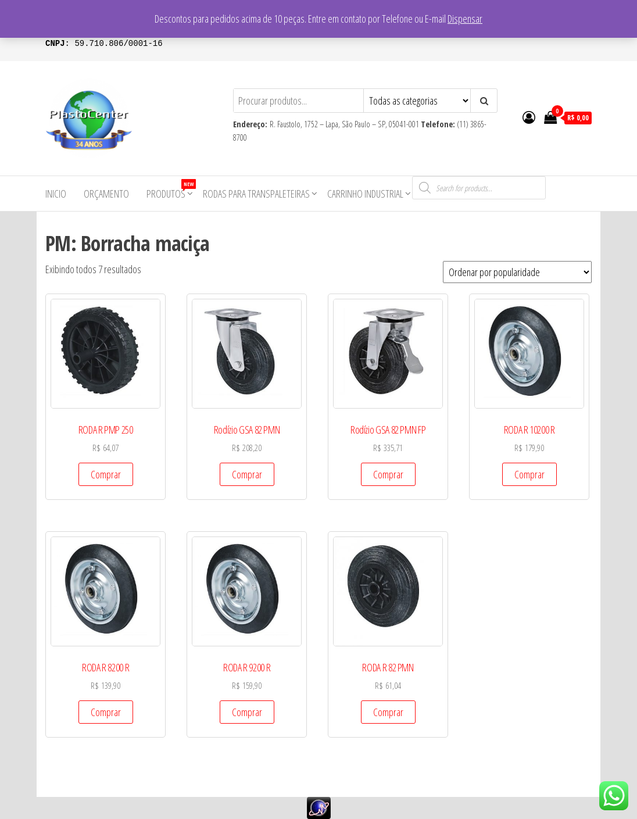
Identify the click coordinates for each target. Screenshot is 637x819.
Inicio (55, 194)
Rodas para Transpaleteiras (256, 194)
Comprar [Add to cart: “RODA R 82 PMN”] (388, 712)
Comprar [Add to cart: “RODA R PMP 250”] (106, 474)
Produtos (170, 190)
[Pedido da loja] (517, 272)
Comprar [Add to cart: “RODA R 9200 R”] (247, 712)
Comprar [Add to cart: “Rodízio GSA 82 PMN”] (247, 474)
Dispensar (465, 19)
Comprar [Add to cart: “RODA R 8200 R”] (106, 712)
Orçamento (106, 194)
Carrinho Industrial (365, 194)
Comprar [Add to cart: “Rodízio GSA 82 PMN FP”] (388, 474)
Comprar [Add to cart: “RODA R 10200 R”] (529, 474)
